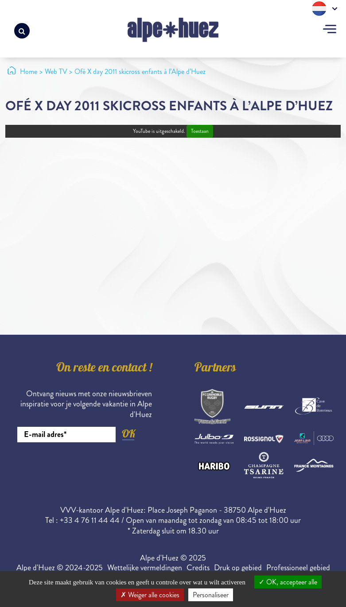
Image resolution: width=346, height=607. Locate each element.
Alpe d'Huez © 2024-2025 (59, 567)
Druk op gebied (238, 567)
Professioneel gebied (298, 567)
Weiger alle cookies (150, 595)
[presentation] (84, 466)
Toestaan (200, 131)
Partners (215, 369)
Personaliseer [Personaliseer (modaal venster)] (211, 595)
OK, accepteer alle (288, 582)
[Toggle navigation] (329, 30)
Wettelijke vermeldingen (144, 567)
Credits (198, 567)
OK (128, 434)
